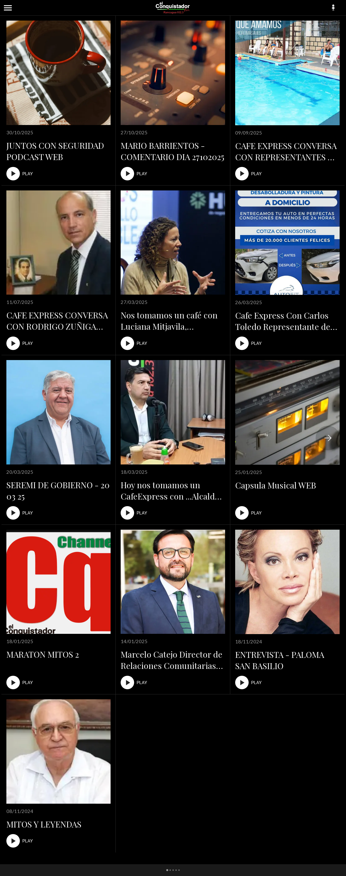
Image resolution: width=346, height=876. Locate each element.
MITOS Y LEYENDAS (43, 824)
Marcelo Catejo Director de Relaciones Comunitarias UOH (171, 660)
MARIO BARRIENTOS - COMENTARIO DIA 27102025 (172, 151)
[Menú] (8, 8)
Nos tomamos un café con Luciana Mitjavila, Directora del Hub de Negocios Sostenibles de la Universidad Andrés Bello (170, 320)
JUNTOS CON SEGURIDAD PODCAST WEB (55, 151)
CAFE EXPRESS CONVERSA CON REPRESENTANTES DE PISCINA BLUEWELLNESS (286, 151)
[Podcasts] (333, 8)
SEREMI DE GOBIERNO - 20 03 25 (58, 490)
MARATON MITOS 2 (42, 654)
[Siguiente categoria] (328, 438)
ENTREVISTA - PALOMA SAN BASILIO (279, 660)
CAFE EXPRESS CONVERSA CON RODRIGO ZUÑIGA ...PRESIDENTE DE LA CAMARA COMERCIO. (57, 320)
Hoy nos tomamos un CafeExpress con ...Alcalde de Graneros (170, 490)
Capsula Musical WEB (275, 485)
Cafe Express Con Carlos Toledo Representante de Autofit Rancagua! (282, 321)
